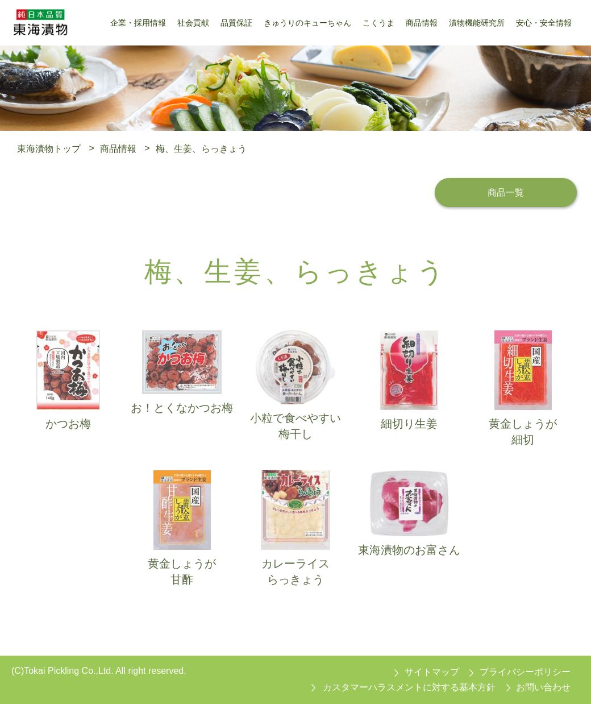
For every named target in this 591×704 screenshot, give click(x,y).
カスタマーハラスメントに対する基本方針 (409, 687)
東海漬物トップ (49, 148)
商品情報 (118, 148)
